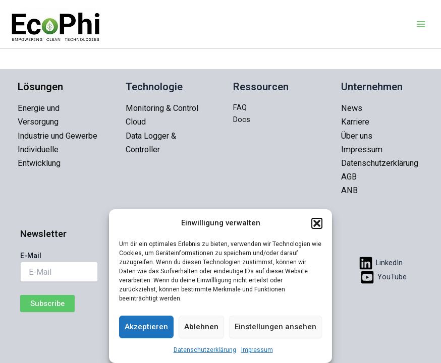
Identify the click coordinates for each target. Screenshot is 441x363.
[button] (317, 223)
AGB (349, 177)
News (351, 108)
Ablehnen (201, 326)
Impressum (257, 349)
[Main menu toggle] (421, 24)
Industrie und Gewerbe (57, 136)
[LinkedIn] (381, 263)
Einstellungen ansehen (275, 326)
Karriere (355, 122)
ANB (349, 190)
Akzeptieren (146, 326)
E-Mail (30, 256)
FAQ (240, 107)
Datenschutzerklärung (205, 349)
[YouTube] (383, 277)
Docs (241, 119)
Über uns (356, 136)
